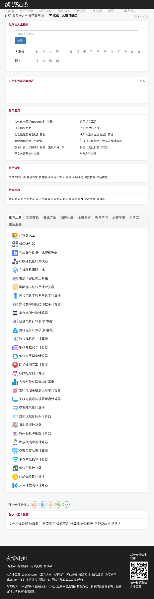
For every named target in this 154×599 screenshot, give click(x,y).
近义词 (81, 11)
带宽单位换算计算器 (33, 459)
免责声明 (111, 574)
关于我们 (59, 574)
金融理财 (77, 177)
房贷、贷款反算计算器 (94, 147)
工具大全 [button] (128, 11)
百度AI (11, 566)
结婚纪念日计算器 (32, 373)
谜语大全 (89, 199)
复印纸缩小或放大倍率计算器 (40, 390)
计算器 (67, 177)
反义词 (97, 11)
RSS (21, 579)
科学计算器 (27, 244)
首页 (11, 11)
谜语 (111, 11)
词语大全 (26, 11)
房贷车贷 (118, 217)
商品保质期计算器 (32, 476)
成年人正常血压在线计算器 (96, 134)
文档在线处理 (17, 177)
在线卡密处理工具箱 (33, 278)
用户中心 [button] (141, 17)
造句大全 (64, 11)
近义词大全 (28, 199)
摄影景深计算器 (30, 425)
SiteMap (11, 579)
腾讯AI (48, 566)
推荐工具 (15, 217)
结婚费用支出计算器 (33, 364)
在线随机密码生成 (32, 269)
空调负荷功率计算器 (33, 450)
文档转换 (32, 217)
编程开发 (56, 177)
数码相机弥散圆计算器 (35, 433)
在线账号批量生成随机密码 (38, 252)
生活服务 (102, 177)
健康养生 (32, 177)
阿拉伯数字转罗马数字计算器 (40, 295)
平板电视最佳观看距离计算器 (40, 399)
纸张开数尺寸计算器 (33, 347)
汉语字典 (41, 199)
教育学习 (44, 177)
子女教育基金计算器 (27, 153)
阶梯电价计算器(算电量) (36, 330)
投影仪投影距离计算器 (35, 416)
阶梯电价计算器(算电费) (36, 321)
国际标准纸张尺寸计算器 (36, 287)
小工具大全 (44, 574)
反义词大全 (55, 199)
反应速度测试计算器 (33, 485)
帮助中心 (44, 579)
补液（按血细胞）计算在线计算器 (101, 140)
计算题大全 (27, 235)
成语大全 (45, 11)
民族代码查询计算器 (33, 442)
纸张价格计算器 (30, 468)
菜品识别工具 (88, 121)
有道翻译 (23, 566)
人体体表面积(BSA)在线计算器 (33, 121)
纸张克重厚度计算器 (33, 356)
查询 (20, 40)
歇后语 (100, 199)
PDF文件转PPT (89, 128)
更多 (142, 81)
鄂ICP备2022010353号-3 (67, 579)
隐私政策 (97, 574)
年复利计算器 (88, 153)
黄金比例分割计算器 (33, 313)
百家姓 (79, 199)
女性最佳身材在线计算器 (29, 134)
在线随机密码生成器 (33, 261)
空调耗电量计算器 (32, 407)
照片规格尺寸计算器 (33, 338)
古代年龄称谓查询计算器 (36, 381)
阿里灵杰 (36, 566)
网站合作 (72, 574)
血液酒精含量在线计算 (28, 140)
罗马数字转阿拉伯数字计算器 (40, 304)
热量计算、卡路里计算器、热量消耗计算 (39, 147)
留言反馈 (84, 574)
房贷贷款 (89, 177)
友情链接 (31, 579)
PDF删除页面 (22, 128)
